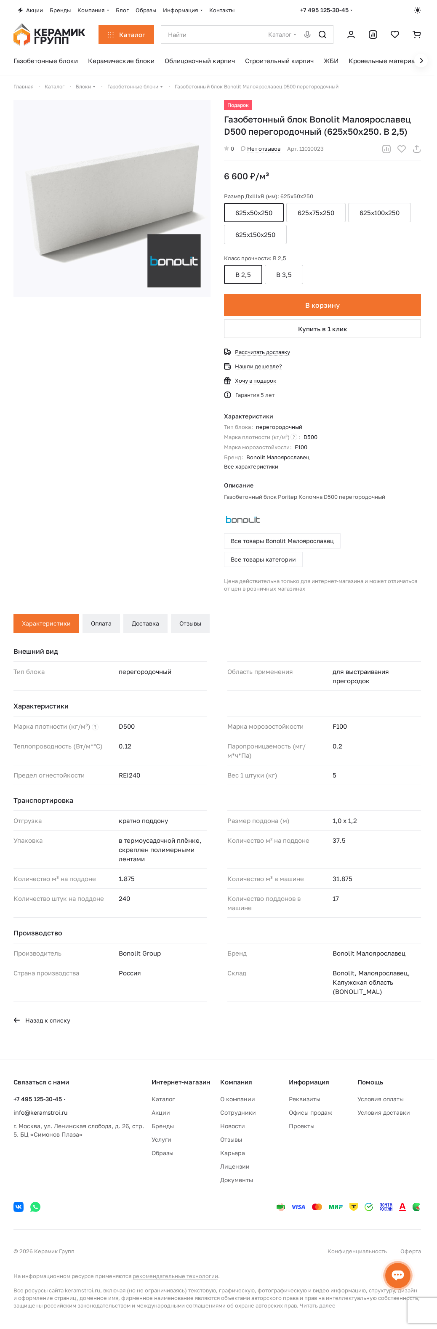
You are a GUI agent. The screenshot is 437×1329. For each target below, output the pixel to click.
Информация (309, 1082)
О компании (237, 1099)
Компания (236, 1082)
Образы (162, 1152)
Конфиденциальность (357, 1251)
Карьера (232, 1152)
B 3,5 (284, 274)
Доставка (145, 623)
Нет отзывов (260, 148)
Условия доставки (383, 1112)
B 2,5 (243, 274)
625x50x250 (253, 212)
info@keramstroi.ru (40, 1112)
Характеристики (46, 623)
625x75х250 (316, 212)
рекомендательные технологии (175, 1276)
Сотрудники (238, 1112)
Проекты (301, 1125)
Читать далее (318, 1305)
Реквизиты (304, 1099)
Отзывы (190, 623)
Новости (232, 1125)
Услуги (161, 1139)
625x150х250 (255, 234)
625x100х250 (380, 212)
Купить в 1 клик (322, 329)
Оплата (101, 623)
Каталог (163, 1099)
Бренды (163, 1125)
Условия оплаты (380, 1099)
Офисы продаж (310, 1112)
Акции (161, 1112)
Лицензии (235, 1166)
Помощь (370, 1082)
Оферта (410, 1251)
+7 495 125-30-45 (324, 9)
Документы (236, 1179)
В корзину (322, 305)
